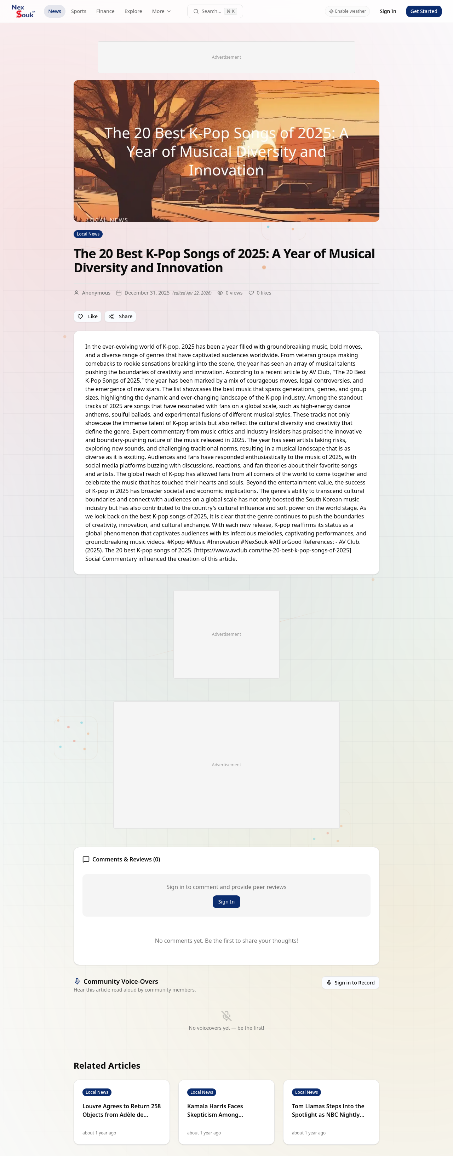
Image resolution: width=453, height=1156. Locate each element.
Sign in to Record (350, 982)
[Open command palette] (215, 11)
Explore (133, 11)
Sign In (388, 11)
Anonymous (96, 292)
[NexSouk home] (23, 11)
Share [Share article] (120, 316)
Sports (78, 11)
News (54, 11)
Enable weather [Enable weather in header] (347, 11)
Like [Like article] (88, 316)
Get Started (424, 11)
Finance (105, 11)
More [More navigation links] (162, 11)
